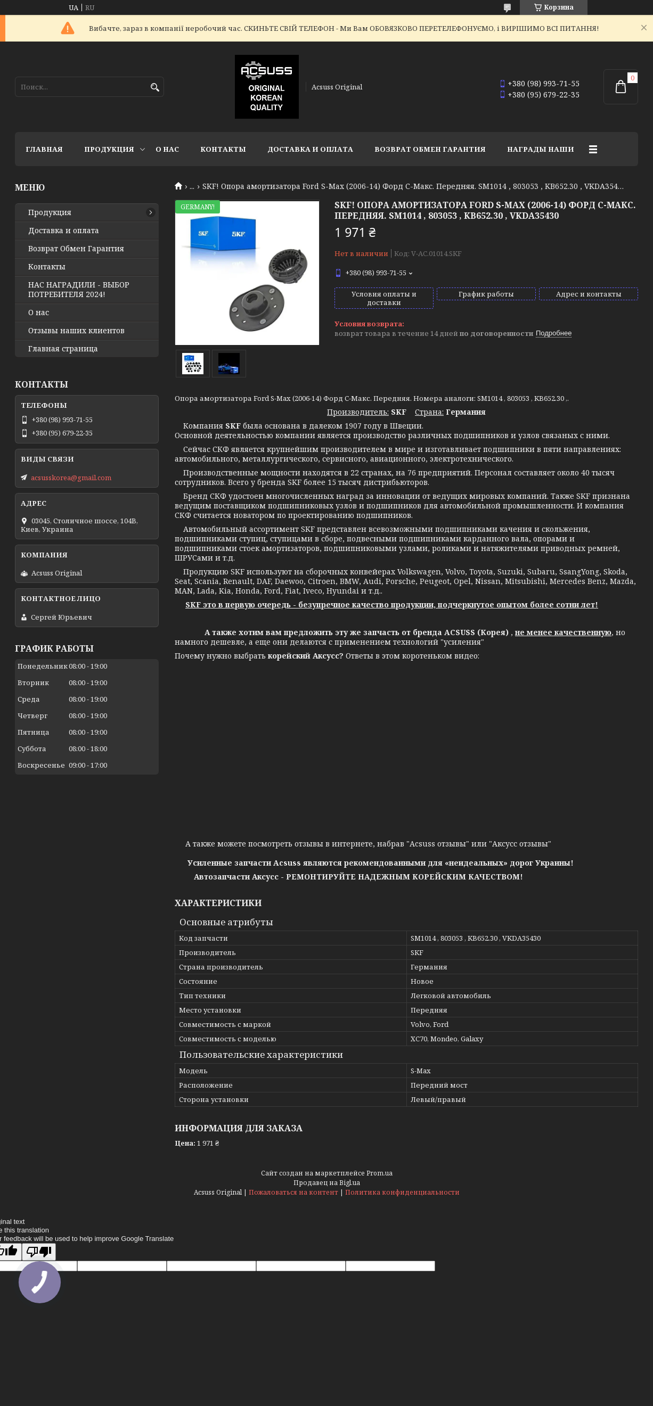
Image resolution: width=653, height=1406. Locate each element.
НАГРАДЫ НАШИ (540, 149)
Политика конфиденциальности (402, 1192)
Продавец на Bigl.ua (326, 1182)
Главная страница (63, 348)
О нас (167, 149)
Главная (44, 149)
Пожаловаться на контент (293, 1192)
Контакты (223, 149)
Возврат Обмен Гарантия (430, 149)
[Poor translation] (39, 1252)
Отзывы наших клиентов (76, 330)
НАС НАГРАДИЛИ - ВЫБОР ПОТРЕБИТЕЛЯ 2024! (78, 289)
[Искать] (154, 87)
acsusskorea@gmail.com (71, 477)
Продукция (109, 149)
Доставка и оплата (310, 149)
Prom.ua (379, 1173)
